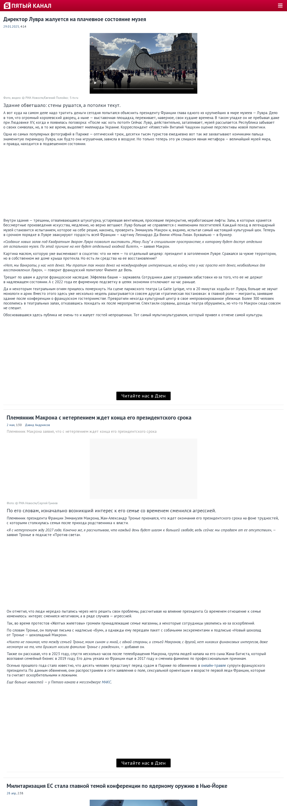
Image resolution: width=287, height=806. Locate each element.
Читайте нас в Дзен (143, 396)
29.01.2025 (11, 26)
